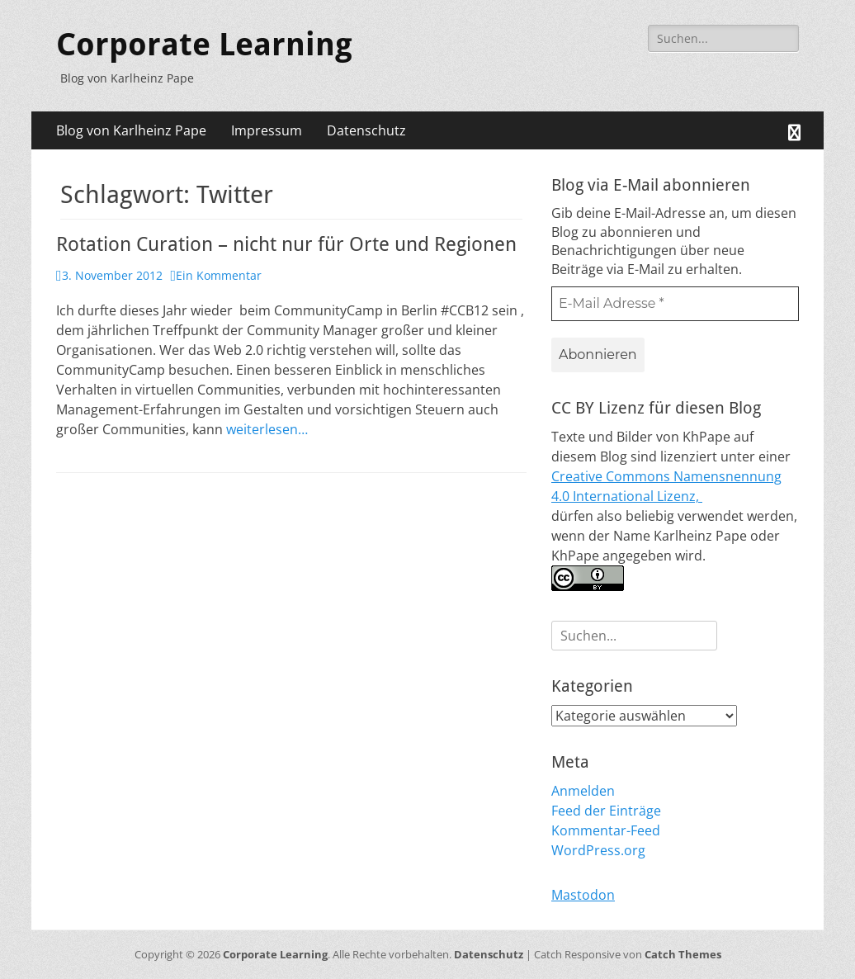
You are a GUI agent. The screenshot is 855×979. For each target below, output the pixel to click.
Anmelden (583, 791)
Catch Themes (683, 954)
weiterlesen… (267, 429)
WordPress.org (598, 850)
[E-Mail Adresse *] (675, 303)
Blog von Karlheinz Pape (131, 130)
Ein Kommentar (219, 275)
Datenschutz (366, 130)
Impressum (266, 130)
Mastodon (583, 895)
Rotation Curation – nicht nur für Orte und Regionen (286, 244)
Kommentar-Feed (605, 830)
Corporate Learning (204, 44)
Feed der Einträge (606, 811)
